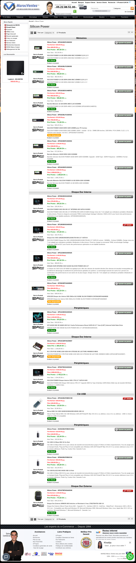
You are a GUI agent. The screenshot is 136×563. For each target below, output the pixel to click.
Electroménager (88, 17)
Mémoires (81, 38)
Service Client (10, 42)
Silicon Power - (59, 42)
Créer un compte (11, 38)
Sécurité (75, 17)
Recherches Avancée (13, 45)
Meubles (102, 17)
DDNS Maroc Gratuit (13, 47)
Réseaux (45, 17)
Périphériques (81, 308)
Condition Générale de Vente (65, 537)
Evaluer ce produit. (53, 63)
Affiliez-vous (10, 31)
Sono (65, 17)
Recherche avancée (101, 11)
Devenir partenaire (12, 36)
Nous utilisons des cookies (64, 544)
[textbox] (102, 8)
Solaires (112, 17)
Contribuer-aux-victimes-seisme (63, 549)
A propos (9, 29)
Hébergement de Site (13, 49)
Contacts (58, 541)
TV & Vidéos (7, 17)
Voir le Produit (38, 54)
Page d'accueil (11, 34)
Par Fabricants (60, 539)
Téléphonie (19, 17)
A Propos (59, 535)
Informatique (33, 17)
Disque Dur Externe (81, 486)
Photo (56, 17)
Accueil (31, 21)
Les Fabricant (10, 40)
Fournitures (124, 17)
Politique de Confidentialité (64, 546)
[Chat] (6, 557)
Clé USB (81, 394)
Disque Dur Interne (81, 192)
